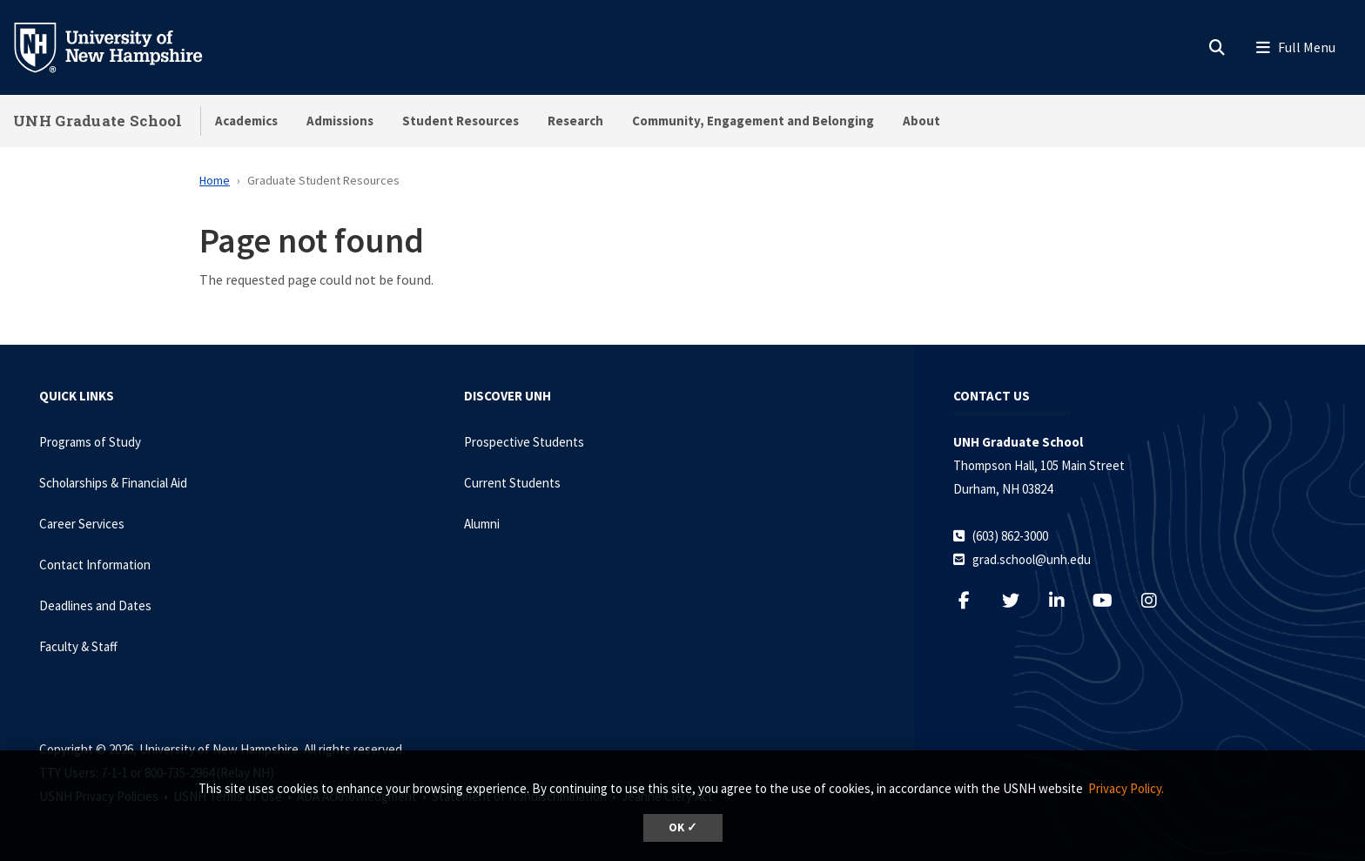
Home (214, 180)
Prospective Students (524, 442)
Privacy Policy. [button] (1126, 788)
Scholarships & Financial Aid (113, 482)
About (921, 120)
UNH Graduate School (98, 121)
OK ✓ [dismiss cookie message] (683, 827)
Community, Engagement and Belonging (753, 120)
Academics (246, 120)
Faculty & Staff (78, 646)
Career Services (81, 523)
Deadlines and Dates (95, 605)
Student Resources (460, 120)
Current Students (512, 482)
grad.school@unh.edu (1031, 559)
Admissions (339, 120)
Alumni (482, 523)
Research (575, 120)
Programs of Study (90, 442)
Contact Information (95, 564)
